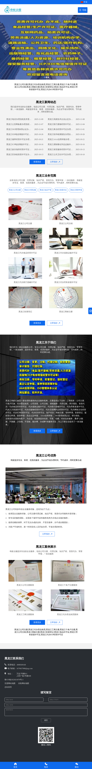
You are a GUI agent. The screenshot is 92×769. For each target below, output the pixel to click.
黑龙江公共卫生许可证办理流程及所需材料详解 (60, 154)
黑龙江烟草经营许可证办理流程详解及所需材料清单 (19, 139)
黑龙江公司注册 (15, 190)
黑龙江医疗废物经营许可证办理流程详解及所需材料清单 (60, 124)
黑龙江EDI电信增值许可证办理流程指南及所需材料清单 (19, 134)
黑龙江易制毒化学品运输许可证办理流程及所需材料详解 (60, 144)
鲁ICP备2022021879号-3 (14, 680)
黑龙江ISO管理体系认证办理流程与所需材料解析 (19, 129)
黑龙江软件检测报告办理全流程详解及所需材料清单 (60, 134)
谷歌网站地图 (23, 683)
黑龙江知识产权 (45, 190)
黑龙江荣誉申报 (76, 190)
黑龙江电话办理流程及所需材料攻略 (19, 119)
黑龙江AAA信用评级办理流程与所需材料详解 (60, 139)
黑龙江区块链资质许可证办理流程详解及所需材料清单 (19, 154)
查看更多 (37, 162)
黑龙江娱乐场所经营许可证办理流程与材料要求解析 (19, 149)
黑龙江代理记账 (30, 190)
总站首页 (8, 687)
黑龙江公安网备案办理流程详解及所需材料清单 (19, 124)
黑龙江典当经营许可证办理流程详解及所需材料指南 (60, 129)
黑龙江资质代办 (61, 190)
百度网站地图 (10, 683)
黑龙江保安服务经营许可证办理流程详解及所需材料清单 (60, 149)
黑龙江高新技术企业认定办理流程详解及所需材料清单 (60, 119)
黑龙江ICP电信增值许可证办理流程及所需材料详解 (19, 144)
